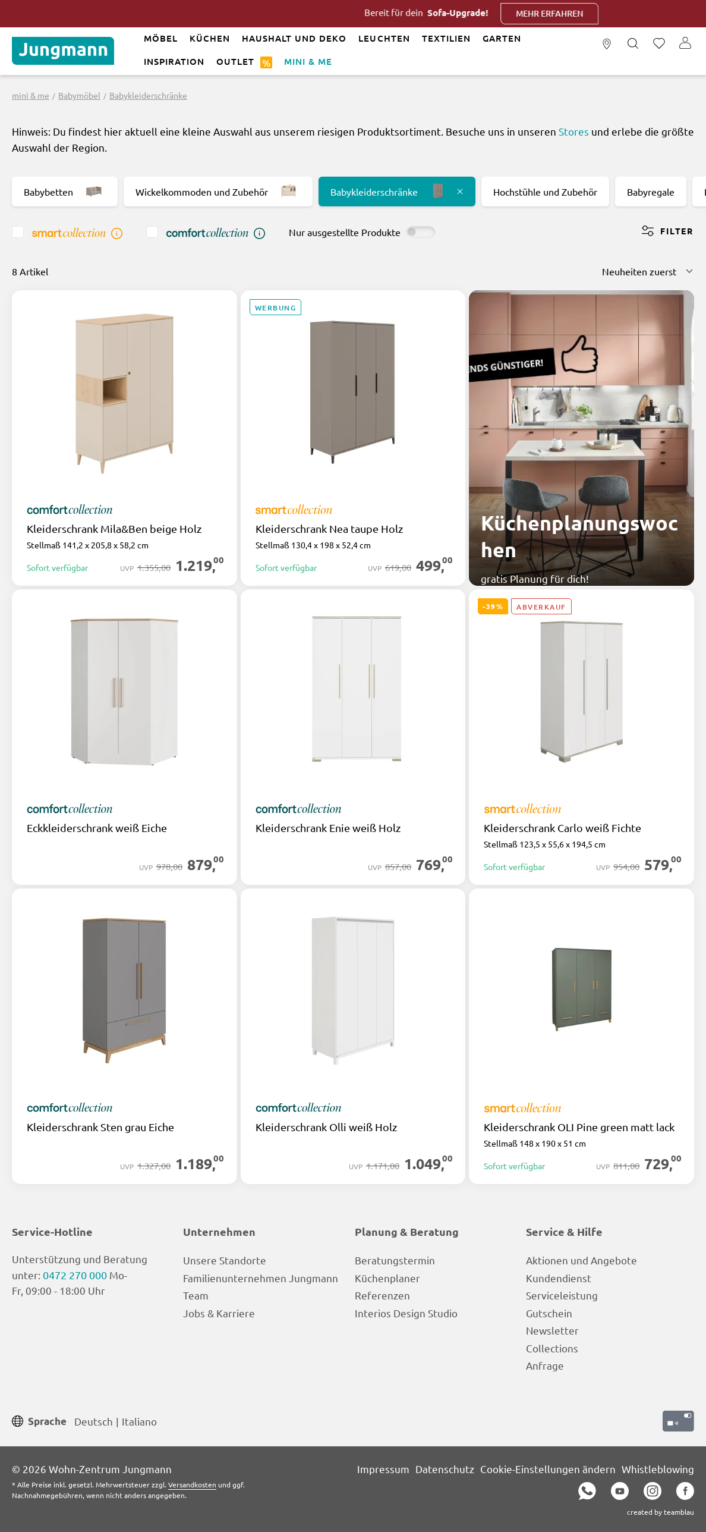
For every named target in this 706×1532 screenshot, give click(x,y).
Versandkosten (192, 1484)
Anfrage (545, 1365)
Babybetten (65, 191)
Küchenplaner (387, 1278)
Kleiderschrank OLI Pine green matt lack (579, 1127)
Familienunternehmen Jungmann (260, 1278)
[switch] (421, 232)
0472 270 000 (75, 1275)
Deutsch (93, 1420)
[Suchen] (633, 44)
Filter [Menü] (668, 231)
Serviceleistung (562, 1295)
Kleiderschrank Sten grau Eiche (100, 1127)
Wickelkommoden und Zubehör (218, 191)
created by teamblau (660, 1512)
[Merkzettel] (659, 44)
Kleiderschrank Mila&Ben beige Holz (114, 529)
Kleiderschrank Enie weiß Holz (328, 828)
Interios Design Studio (406, 1313)
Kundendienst (558, 1278)
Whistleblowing (658, 1468)
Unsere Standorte (224, 1260)
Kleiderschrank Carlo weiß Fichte (562, 828)
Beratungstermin (395, 1260)
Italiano (139, 1420)
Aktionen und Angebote (581, 1260)
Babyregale (651, 191)
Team (196, 1295)
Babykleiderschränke (397, 191)
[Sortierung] (648, 271)
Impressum (383, 1468)
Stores (574, 131)
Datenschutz (444, 1468)
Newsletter (552, 1330)
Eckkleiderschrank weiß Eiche (97, 828)
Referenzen (382, 1295)
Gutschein (549, 1313)
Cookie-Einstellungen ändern (548, 1468)
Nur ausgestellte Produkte (345, 232)
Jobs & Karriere (219, 1313)
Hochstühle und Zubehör (545, 191)
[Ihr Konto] (685, 44)
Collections (552, 1348)
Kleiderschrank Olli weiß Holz (326, 1127)
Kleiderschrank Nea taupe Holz (329, 529)
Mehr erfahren (582, 13)
